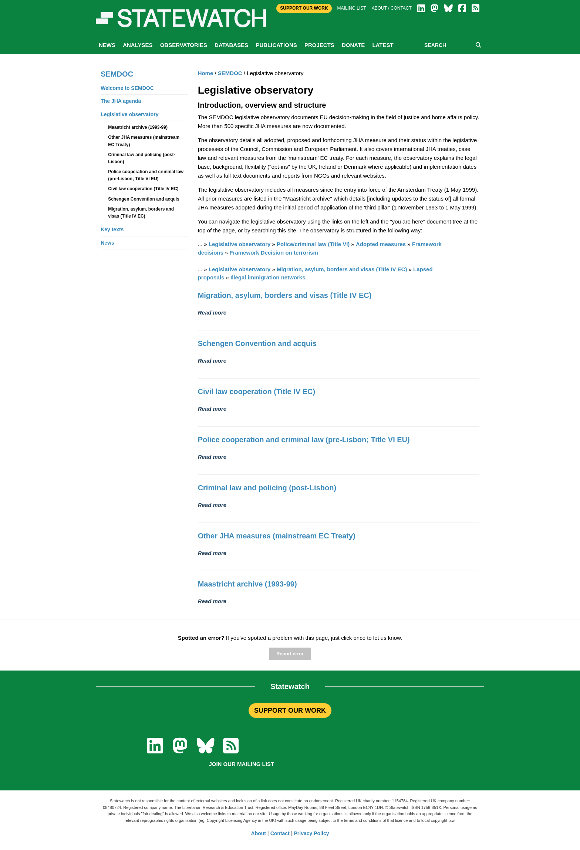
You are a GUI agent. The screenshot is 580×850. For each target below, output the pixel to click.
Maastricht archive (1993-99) (247, 584)
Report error (289, 653)
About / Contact (392, 8)
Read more (212, 312)
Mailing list (351, 8)
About (258, 833)
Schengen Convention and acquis (257, 343)
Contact (280, 833)
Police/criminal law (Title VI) (313, 244)
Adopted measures (381, 244)
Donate (353, 45)
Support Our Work (304, 8)
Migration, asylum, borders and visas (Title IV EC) (342, 269)
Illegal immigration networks (268, 277)
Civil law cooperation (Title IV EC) (256, 391)
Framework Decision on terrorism (274, 252)
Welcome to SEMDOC (127, 88)
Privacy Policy (311, 833)
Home (205, 73)
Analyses (137, 45)
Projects (319, 45)
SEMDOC (230, 73)
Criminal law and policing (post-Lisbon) (267, 488)
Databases (231, 45)
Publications (276, 45)
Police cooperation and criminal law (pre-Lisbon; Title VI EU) (304, 440)
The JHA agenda (121, 101)
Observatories (183, 45)
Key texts (112, 229)
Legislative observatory (240, 244)
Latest (382, 45)
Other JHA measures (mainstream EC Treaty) (276, 536)
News (107, 45)
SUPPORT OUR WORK (290, 710)
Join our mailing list (241, 764)
